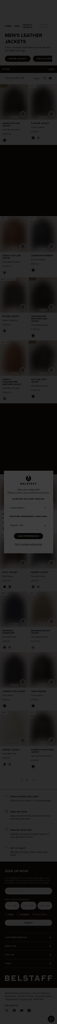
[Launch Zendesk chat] (51, 1019)
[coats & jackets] (29, 26)
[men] (16, 26)
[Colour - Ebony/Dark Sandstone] (5, 328)
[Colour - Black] (5, 138)
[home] (8, 26)
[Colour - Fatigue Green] (38, 136)
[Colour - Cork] (5, 270)
